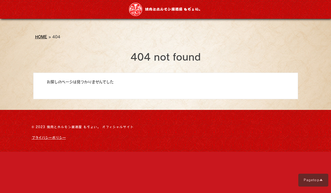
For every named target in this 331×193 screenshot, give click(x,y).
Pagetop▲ (313, 180)
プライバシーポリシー (49, 137)
